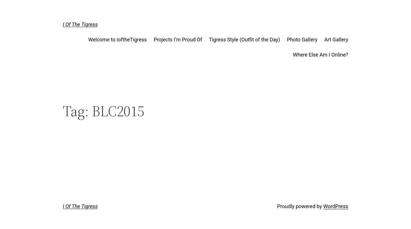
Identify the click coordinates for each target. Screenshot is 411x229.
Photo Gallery (302, 40)
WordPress (335, 206)
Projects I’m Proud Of (178, 40)
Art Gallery (336, 40)
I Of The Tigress (80, 24)
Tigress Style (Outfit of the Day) (244, 40)
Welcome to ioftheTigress (117, 40)
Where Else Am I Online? (320, 55)
